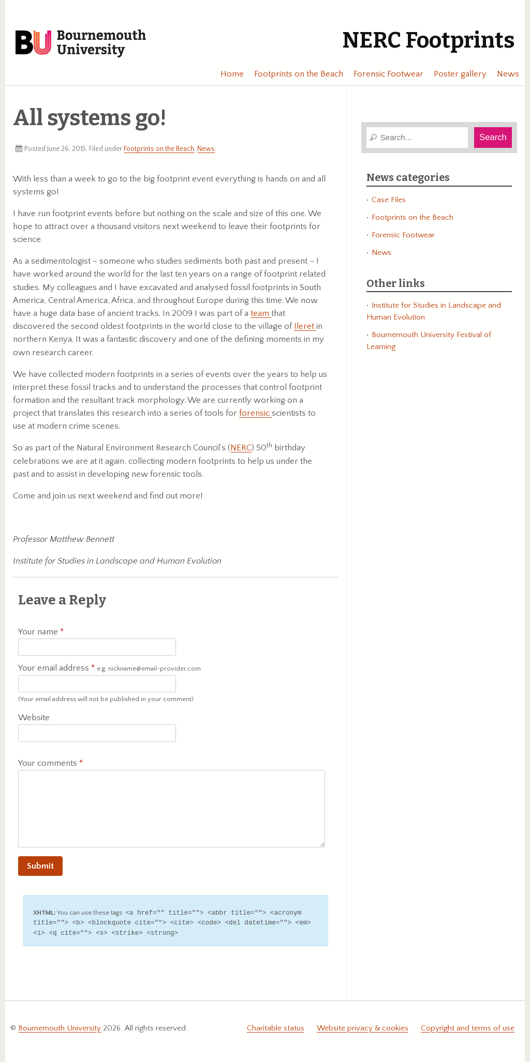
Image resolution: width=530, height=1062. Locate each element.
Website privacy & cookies (362, 1026)
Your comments (50, 763)
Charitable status (275, 1026)
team (261, 313)
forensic (255, 413)
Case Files (389, 199)
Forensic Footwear (384, 74)
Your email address (109, 668)
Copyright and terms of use (467, 1026)
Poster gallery (455, 74)
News (503, 74)
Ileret (305, 326)
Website (34, 717)
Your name (41, 631)
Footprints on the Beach (293, 74)
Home (227, 74)
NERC (241, 447)
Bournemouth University (81, 43)
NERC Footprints (428, 40)
